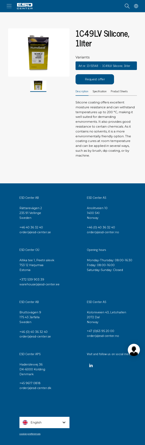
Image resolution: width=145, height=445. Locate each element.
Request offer (95, 79)
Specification (100, 91)
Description (82, 91)
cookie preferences (30, 433)
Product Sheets (119, 91)
